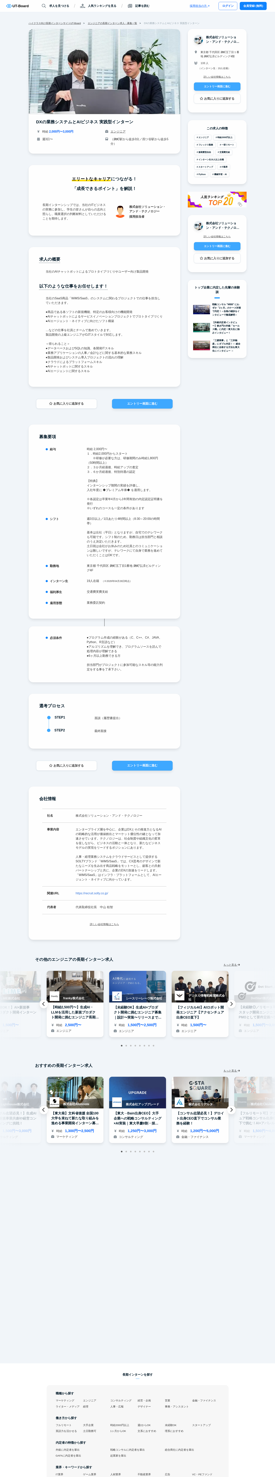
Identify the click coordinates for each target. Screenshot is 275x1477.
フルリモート (64, 1425)
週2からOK (144, 1425)
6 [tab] (144, 1045)
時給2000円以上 (225, 137)
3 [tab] (131, 1045)
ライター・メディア (68, 1406)
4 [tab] (135, 1045)
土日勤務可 (89, 1431)
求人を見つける (55, 6)
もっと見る (231, 964)
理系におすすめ (174, 1431)
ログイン (228, 5)
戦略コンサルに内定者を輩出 (127, 1449)
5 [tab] (140, 1045)
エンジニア (118, 131)
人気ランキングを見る (98, 6)
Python (202, 174)
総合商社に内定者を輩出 (179, 1449)
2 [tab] (126, 1045)
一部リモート (228, 145)
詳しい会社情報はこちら (104, 924)
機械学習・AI (220, 174)
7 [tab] (149, 1045)
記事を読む (139, 6)
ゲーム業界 (89, 1474)
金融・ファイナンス (204, 1400)
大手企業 (88, 1425)
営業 (167, 1400)
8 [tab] (153, 1045)
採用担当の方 (199, 5)
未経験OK (171, 1425)
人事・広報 (117, 1406)
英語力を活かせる (66, 1431)
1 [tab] (121, 1045)
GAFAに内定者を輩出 (68, 1455)
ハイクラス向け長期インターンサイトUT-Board (55, 23)
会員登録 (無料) (253, 5)
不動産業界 (144, 1474)
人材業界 (115, 1474)
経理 (85, 1406)
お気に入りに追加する (66, 403)
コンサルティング (121, 1400)
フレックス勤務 (205, 145)
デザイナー (144, 1406)
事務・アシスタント (177, 1406)
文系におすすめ (147, 1431)
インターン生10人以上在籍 (211, 159)
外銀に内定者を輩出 (68, 1449)
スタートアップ (205, 167)
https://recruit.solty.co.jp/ (92, 893)
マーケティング (65, 1400)
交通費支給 (224, 152)
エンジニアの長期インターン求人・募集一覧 (112, 23)
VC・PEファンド (202, 1474)
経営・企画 (144, 1400)
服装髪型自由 (204, 152)
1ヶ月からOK (118, 1431)
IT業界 (225, 167)
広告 (167, 1474)
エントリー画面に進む (142, 403)
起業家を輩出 (118, 1455)
